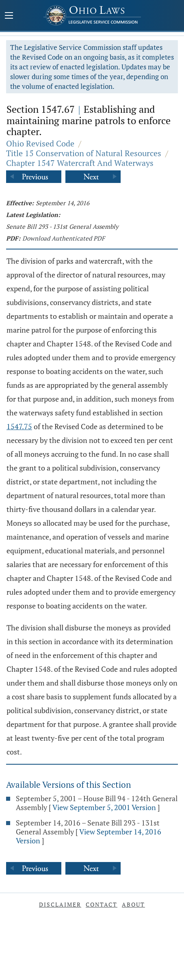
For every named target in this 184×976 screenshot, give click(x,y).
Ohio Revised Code (40, 143)
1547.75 (19, 426)
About (133, 904)
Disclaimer (60, 904)
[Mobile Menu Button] (9, 16)
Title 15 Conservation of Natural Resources (83, 153)
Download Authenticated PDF (63, 238)
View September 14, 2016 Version (88, 836)
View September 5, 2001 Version (104, 807)
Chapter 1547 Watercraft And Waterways (80, 162)
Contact (101, 904)
